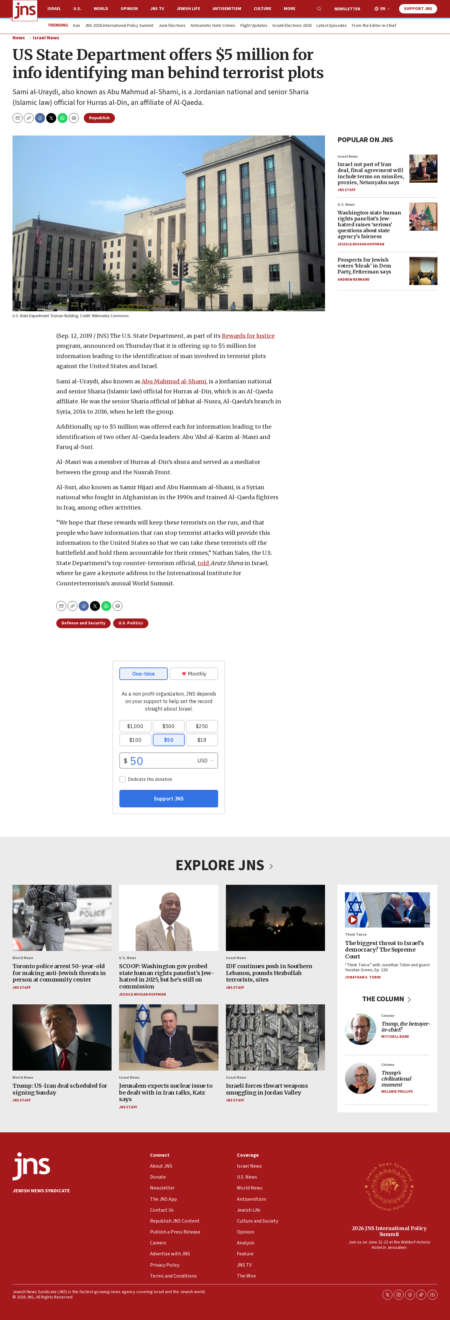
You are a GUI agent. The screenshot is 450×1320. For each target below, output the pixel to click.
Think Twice (356, 934)
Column (387, 1015)
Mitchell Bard (395, 1036)
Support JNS (418, 9)
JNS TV (157, 9)
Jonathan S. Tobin (363, 977)
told (204, 563)
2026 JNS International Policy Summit (389, 1231)
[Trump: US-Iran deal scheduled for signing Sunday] (62, 1037)
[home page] (25, 10)
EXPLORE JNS (225, 865)
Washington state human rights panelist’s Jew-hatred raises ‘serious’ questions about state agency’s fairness (369, 224)
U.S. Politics (130, 623)
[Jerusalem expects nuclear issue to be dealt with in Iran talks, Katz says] (168, 1037)
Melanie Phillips (397, 1091)
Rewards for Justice (248, 335)
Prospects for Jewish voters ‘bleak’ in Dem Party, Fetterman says (364, 266)
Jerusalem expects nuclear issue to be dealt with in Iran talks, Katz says (165, 1092)
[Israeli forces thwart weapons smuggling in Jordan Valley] (275, 1037)
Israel (54, 9)
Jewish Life (188, 9)
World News (22, 957)
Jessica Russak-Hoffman (361, 244)
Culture (262, 9)
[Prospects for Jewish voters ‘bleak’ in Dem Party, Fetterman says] (423, 271)
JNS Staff (347, 190)
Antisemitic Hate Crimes (213, 26)
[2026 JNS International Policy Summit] (389, 1186)
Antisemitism (226, 9)
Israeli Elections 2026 (292, 26)
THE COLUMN (387, 998)
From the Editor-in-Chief (374, 26)
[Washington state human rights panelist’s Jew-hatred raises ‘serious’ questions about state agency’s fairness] (423, 217)
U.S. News (346, 204)
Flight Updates (254, 26)
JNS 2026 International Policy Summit (119, 26)
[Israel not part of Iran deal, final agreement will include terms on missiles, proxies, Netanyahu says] (423, 168)
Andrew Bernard (354, 279)
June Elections (172, 26)
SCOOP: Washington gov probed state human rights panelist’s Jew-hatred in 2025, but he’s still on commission (166, 976)
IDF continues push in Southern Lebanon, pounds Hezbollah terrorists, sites (269, 973)
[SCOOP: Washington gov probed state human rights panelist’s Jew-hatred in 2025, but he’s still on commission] (168, 918)
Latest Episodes (332, 26)
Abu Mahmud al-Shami (174, 381)
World (101, 9)
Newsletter (347, 9)
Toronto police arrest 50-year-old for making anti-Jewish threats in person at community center (59, 973)
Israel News (46, 37)
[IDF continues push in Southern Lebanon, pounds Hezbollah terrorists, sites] (275, 918)
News (18, 37)
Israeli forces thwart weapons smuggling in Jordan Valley (267, 1089)
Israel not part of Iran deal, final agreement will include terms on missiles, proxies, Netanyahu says (371, 173)
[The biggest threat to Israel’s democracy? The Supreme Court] (387, 910)
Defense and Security (83, 623)
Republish (99, 118)
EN (382, 9)
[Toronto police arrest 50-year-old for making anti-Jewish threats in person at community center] (62, 918)
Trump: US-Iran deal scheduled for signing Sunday (59, 1089)
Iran (76, 26)
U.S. (77, 9)
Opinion (129, 9)
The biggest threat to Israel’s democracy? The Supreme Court (384, 949)
